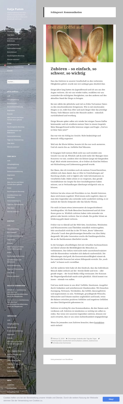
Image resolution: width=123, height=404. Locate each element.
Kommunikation (76, 341)
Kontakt (10, 71)
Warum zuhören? (13, 59)
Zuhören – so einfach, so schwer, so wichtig (73, 71)
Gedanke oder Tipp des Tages (87, 339)
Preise (9, 63)
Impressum (11, 110)
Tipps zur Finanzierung (15, 67)
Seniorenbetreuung (14, 48)
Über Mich (10, 35)
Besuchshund (11, 52)
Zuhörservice (93, 341)
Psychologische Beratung (15, 56)
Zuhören (85, 341)
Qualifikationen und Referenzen (14, 40)
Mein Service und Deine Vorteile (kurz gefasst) (15, 30)
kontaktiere (99, 322)
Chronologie (72, 339)
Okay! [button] (111, 399)
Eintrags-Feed (11, 388)
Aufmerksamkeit (56, 341)
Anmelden (10, 385)
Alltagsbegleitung (13, 45)
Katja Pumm (15, 9)
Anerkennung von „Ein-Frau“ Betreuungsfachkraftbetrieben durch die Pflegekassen (17, 293)
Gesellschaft (66, 341)
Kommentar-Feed (13, 392)
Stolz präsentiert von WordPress (62, 359)
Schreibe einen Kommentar (62, 343)
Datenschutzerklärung (15, 107)
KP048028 (10, 290)
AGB (8, 96)
